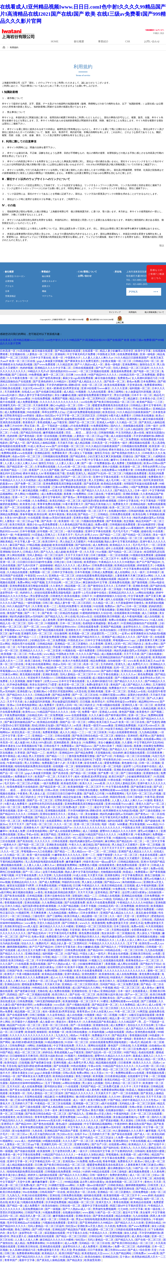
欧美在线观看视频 (115, 385)
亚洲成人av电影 (106, 422)
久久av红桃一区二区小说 (71, 466)
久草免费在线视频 (45, 466)
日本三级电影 (135, 797)
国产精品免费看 (61, 694)
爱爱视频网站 (156, 667)
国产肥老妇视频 (98, 507)
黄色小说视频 (110, 466)
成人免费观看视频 (28, 402)
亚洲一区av (159, 449)
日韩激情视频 (106, 432)
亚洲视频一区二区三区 (86, 1103)
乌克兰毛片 (158, 756)
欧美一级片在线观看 (39, 854)
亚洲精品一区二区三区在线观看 (48, 548)
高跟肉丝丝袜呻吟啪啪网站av (81, 981)
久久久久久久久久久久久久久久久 (59, 402)
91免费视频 (46, 568)
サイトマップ (115, 312)
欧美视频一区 (57, 1032)
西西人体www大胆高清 (80, 868)
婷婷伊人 (33, 1175)
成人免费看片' (32, 1205)
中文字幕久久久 (77, 1127)
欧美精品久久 (50, 1253)
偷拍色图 (132, 848)
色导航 (32, 889)
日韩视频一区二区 (106, 439)
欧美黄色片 (143, 711)
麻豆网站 (110, 841)
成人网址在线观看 (128, 963)
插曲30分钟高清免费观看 (59, 459)
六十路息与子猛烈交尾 (125, 807)
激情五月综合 (103, 453)
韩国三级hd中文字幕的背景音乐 (46, 1178)
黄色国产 (151, 528)
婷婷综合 (47, 1052)
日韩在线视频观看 (83, 368)
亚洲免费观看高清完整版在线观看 (63, 483)
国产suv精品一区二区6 (130, 998)
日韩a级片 (86, 1178)
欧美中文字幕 (143, 350)
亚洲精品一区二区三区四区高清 (94, 926)
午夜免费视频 (132, 589)
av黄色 (39, 892)
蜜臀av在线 (8, 998)
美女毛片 (12, 1233)
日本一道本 (51, 1110)
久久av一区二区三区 (126, 854)
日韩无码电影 (68, 790)
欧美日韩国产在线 (36, 1049)
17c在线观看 (22, 963)
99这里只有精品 (114, 728)
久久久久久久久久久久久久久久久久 (125, 970)
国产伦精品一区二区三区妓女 (125, 551)
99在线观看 (34, 412)
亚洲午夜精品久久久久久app (73, 620)
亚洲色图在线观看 (145, 1032)
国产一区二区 (32, 626)
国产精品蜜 (119, 647)
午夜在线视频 (95, 541)
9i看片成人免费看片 (120, 415)
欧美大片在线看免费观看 (101, 902)
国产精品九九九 (123, 490)
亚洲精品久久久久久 (32, 650)
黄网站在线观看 (97, 1045)
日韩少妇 (59, 562)
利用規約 (132, 312)
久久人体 (160, 575)
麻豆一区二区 (49, 1219)
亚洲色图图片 (56, 950)
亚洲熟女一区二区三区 (62, 575)
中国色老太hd (76, 640)
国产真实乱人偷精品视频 (41, 442)
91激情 (148, 800)
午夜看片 (85, 1035)
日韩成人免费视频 (102, 572)
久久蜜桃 (127, 742)
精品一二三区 (60, 957)
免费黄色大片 (121, 504)
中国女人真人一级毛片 (93, 953)
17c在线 (14, 432)
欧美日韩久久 (108, 981)
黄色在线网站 (35, 868)
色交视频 (129, 521)
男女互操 (29, 425)
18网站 (91, 722)
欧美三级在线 (33, 660)
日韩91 (57, 1158)
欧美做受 (30, 1032)
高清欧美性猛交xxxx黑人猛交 (21, 926)
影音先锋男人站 (93, 763)
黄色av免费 (133, 381)
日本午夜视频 (28, 531)
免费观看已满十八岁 (54, 763)
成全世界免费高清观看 (33, 1137)
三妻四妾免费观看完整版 (53, 637)
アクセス (9, 286)
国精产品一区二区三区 (82, 422)
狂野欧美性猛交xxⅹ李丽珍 (19, 415)
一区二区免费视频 (129, 439)
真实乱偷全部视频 (146, 912)
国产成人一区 (18, 442)
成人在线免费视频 (127, 974)
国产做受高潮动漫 (50, 378)
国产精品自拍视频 (66, 408)
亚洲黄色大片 (73, 630)
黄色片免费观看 (102, 889)
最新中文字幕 (27, 1260)
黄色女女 (76, 742)
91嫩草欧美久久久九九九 (66, 854)
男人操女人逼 (38, 793)
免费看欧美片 (60, 453)
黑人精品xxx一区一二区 (86, 851)
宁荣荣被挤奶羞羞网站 (132, 946)
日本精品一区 (8, 1076)
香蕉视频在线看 (13, 902)
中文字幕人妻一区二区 (28, 541)
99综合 (155, 568)
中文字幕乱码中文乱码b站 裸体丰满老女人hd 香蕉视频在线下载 (114, 449)
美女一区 (140, 497)
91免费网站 (80, 494)
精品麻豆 (133, 398)
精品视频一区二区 (76, 585)
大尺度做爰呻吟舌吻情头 (130, 602)
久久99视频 (24, 500)
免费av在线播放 (118, 620)
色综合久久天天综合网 (141, 1025)
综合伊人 (17, 551)
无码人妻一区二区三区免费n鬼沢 (59, 807)
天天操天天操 (65, 442)
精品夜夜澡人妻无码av (138, 548)
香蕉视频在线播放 (99, 538)
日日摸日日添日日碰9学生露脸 (27, 385)
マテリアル (47, 296)
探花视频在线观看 (153, 827)
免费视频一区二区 (40, 572)
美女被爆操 (92, 814)
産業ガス (46, 286)
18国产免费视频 (139, 487)
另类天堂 (40, 1198)
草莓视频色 (112, 1154)
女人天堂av (98, 1072)
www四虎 (103, 797)
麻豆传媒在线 (67, 1110)
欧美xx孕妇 (152, 643)
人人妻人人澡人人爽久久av (98, 357)
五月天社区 (14, 1086)
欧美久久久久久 (142, 1062)
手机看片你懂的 (62, 647)
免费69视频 (51, 970)
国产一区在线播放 (15, 688)
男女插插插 (79, 1250)
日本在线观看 (51, 439)
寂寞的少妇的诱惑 (138, 694)
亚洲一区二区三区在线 (30, 810)
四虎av (130, 1032)
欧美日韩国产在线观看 (28, 739)
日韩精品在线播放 (20, 987)
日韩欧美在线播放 (144, 415)
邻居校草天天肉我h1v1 (41, 677)
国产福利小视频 (110, 671)
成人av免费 (71, 1243)
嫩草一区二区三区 (54, 374)
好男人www (92, 534)
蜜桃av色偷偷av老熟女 (87, 1028)
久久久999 (115, 1096)
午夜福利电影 (121, 1113)
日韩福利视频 (136, 511)
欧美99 (68, 820)
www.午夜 (81, 459)
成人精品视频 (83, 442)
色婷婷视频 (27, 368)
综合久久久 (28, 943)
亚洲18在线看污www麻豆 (96, 388)
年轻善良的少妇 (112, 759)
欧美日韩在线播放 (77, 1032)
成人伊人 (142, 1004)
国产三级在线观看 (30, 1107)
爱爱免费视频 (112, 763)
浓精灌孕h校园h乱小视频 (124, 708)
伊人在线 (70, 616)
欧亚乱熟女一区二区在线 (26, 732)
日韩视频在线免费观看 (134, 446)
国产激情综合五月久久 (101, 585)
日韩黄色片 (56, 596)
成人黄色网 (49, 620)
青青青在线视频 (89, 817)
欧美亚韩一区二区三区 (72, 684)
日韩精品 (103, 514)
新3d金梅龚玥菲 (146, 524)
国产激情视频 (140, 582)
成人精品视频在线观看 (20, 1164)
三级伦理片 (39, 916)
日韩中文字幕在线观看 (20, 1198)
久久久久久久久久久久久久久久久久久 (32, 1035)
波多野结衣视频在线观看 (38, 476)
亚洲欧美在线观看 (124, 769)
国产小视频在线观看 (127, 677)
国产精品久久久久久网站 (110, 419)
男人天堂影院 (37, 756)
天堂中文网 (72, 1137)
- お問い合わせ (84, 276)
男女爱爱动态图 (39, 596)
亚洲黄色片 (65, 834)
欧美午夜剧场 (57, 514)
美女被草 (145, 1212)
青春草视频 (26, 514)
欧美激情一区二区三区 (36, 449)
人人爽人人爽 (114, 718)
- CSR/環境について (87, 271)
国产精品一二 (62, 851)
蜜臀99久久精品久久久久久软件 (118, 831)
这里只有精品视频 (53, 872)
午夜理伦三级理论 (62, 759)
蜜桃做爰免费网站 (67, 865)
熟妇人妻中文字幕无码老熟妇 (36, 395)
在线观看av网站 (152, 739)
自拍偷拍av (52, 909)
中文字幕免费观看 (151, 589)
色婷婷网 (12, 436)
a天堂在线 (81, 691)
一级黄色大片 (9, 844)
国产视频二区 (143, 456)
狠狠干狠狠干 (35, 681)
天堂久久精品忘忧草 (44, 708)
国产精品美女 (120, 1035)
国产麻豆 (115, 892)
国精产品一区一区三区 (73, 722)
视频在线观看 (99, 620)
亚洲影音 (30, 599)
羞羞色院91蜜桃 (155, 1151)
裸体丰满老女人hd (23, 1072)
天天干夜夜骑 (62, 1079)
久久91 (134, 817)
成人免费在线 (101, 545)
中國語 (156, 33)
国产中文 (25, 936)
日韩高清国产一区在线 (52, 1192)
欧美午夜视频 (9, 538)
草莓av (41, 667)
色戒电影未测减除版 (95, 623)
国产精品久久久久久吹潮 (129, 1222)
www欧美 (100, 783)
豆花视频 (129, 885)
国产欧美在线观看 (15, 895)
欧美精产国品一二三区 (150, 402)
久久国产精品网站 (84, 579)
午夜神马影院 (113, 494)
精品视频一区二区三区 (28, 1011)
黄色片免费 (88, 929)
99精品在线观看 (100, 1171)
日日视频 (85, 701)
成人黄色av (84, 565)
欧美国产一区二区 (45, 776)
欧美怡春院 (101, 1018)
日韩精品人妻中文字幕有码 (146, 405)
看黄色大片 (75, 1021)
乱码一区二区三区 (124, 667)
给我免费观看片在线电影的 (23, 786)
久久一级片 (139, 572)
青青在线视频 (121, 1202)
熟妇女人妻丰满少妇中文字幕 (72, 780)
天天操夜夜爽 (12, 391)
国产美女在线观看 (20, 1089)
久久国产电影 (23, 708)
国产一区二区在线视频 (17, 507)
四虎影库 (58, 419)
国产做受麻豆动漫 (141, 786)
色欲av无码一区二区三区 (26, 456)
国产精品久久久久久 (12, 953)
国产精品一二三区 (110, 534)
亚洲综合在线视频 (131, 671)
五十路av (94, 991)
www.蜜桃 (71, 1107)
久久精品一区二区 (127, 422)
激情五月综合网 (70, 439)
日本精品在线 (65, 1168)
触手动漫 (89, 568)
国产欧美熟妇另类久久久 (126, 453)
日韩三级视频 (38, 1015)
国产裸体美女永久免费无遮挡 (82, 361)
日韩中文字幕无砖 (65, 946)
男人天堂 (66, 1250)
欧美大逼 (14, 1202)
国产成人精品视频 (53, 1107)
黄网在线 (104, 977)
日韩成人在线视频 (109, 895)
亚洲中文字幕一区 (17, 1161)
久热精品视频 (149, 708)
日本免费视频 (152, 895)
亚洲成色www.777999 (29, 769)
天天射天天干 (65, 534)
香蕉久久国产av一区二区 (150, 803)
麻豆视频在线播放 (23, 892)
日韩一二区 (84, 405)
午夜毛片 (77, 568)
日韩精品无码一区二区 (146, 361)
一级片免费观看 (86, 650)
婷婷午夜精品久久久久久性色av (140, 1100)
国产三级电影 (14, 827)
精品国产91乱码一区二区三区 (105, 473)
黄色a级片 (114, 623)
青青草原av (83, 1011)
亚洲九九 (81, 473)
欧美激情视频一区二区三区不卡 (88, 511)
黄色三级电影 (84, 1076)
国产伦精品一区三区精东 (105, 517)
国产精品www (84, 746)
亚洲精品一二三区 (42, 735)
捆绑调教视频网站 (17, 946)
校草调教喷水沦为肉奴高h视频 (148, 633)
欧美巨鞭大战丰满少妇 (37, 749)
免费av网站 (23, 582)
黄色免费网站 (147, 817)
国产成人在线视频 (48, 848)
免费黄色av (124, 378)
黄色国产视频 (15, 613)
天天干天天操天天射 (77, 555)
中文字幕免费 (136, 596)
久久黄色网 (158, 1171)
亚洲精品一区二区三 (49, 889)
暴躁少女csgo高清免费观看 (78, 378)
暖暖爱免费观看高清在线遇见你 (110, 405)
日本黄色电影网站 (27, 705)
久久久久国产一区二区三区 (78, 1141)
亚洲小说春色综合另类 (143, 790)
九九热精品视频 (148, 732)
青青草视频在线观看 (149, 1110)
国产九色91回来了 (28, 565)
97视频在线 (23, 439)
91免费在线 (119, 889)
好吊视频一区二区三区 (71, 446)
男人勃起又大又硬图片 (73, 541)
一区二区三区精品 (20, 916)
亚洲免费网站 (130, 364)
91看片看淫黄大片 (73, 504)
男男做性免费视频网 (105, 1209)
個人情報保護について (154, 312)
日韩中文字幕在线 (128, 500)
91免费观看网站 (100, 425)
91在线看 (158, 531)
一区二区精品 (109, 851)
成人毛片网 (112, 480)
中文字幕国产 (8, 500)
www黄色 (30, 923)
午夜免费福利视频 (15, 715)
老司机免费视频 (78, 538)
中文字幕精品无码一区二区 (45, 1161)
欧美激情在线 (15, 476)
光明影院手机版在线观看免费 (141, 483)
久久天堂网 (45, 875)
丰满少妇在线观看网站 (38, 664)
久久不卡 (126, 1086)
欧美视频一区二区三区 (14, 654)
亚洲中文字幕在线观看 (106, 476)
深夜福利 (77, 895)
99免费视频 (35, 374)
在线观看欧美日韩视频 (127, 613)
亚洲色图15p (134, 419)
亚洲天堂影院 (86, 408)
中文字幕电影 (149, 500)
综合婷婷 (118, 752)
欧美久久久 (86, 783)
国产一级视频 (53, 1209)
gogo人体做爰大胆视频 (50, 361)
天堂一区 (129, 916)
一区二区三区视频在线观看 (94, 371)
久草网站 (17, 1079)
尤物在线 (42, 991)
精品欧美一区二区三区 (59, 667)
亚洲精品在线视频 (132, 895)
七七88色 (123, 1209)
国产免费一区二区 (108, 773)
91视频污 (70, 1055)
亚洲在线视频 (32, 902)
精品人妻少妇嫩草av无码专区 (117, 350)
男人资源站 (127, 1120)
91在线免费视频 (41, 398)
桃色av (74, 1035)
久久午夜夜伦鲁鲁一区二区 (23, 378)
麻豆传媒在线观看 (42, 350)
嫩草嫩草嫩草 (74, 861)
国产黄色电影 (27, 436)
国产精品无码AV (37, 933)
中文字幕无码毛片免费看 (81, 354)
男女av (79, 1219)
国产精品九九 (76, 1113)
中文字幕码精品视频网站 (139, 599)
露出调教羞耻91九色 (120, 1168)
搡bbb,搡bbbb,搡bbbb (35, 1188)
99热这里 (6, 548)
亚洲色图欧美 (56, 728)
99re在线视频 (30, 1192)
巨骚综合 (128, 456)
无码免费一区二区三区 (132, 698)
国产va (121, 606)
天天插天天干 (103, 1093)
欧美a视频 (36, 439)
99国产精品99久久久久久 (103, 374)
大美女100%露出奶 (15, 517)
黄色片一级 (7, 534)
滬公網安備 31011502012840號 (102, 319)
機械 (44, 291)
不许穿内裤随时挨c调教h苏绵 (63, 385)
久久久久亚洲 (120, 388)
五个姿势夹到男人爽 (64, 1151)
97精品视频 (33, 545)
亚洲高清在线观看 (10, 422)
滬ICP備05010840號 (75, 319)
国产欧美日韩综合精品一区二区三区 (115, 402)
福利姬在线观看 (48, 1175)
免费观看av (49, 739)
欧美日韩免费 (158, 994)
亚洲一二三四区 (144, 967)
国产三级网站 (55, 916)
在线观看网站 (54, 820)
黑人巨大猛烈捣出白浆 (53, 899)
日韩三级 (47, 602)
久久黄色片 (57, 585)
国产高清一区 (49, 521)
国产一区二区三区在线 (23, 667)
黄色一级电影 (113, 364)
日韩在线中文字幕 (100, 1151)
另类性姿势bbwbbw (65, 626)
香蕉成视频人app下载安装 (52, 422)
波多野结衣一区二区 (31, 1233)
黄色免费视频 (146, 674)
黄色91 (148, 1181)
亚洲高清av (69, 1161)
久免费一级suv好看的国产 (130, 1137)
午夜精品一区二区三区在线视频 (132, 756)
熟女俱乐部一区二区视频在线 (118, 933)
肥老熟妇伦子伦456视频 (87, 647)
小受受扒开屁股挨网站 (131, 630)
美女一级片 (159, 534)
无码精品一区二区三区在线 (62, 609)
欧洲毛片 (52, 752)
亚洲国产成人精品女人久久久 (85, 381)
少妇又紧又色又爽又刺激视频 (105, 456)
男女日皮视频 (122, 395)
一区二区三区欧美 (96, 732)
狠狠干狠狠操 (80, 960)
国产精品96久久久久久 (20, 694)
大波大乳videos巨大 (34, 388)
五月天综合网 (54, 582)
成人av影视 (155, 1004)
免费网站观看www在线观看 (17, 453)
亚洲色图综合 (37, 609)
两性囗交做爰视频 (10, 872)
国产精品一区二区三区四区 (103, 1008)
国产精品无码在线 (31, 432)
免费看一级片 (90, 711)
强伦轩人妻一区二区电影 (107, 589)
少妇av (131, 1158)
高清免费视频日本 (104, 1178)
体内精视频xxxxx (132, 882)
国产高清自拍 (56, 1137)
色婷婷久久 (27, 592)
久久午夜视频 (33, 957)
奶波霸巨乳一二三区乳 (104, 633)
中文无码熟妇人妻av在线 (37, 419)
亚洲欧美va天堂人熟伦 (99, 1113)
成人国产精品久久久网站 (137, 684)
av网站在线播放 (145, 592)
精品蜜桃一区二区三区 (95, 916)
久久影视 (62, 538)
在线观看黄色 (107, 865)
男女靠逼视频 (137, 824)
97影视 (95, 957)
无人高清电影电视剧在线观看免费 (45, 861)
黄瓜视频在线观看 (106, 579)
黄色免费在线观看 (127, 865)
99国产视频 (37, 582)
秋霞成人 (128, 872)
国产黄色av (69, 497)
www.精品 (49, 654)
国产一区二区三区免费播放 (91, 1059)
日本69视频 (66, 970)
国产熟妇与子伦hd (150, 807)
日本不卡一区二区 (142, 395)
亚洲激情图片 (157, 650)
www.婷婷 (147, 1195)
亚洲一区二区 (8, 562)
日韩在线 (147, 919)
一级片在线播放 (74, 531)
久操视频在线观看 (15, 800)
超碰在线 (146, 531)
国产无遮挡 (153, 722)
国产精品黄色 (78, 456)
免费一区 (136, 1069)
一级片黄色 (86, 609)
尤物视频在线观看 (133, 425)
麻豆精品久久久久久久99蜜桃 (57, 926)
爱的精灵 (127, 1096)
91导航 (46, 957)
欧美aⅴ (40, 446)
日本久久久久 (8, 609)
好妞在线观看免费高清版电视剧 (94, 575)
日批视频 (24, 1062)
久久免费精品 (40, 500)
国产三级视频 (9, 637)
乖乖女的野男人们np (54, 412)
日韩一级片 (152, 425)
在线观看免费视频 (10, 1168)
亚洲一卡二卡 (20, 497)
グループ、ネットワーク (16, 301)
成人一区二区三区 (140, 1175)
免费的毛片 (43, 943)
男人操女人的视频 (92, 882)
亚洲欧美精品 (33, 953)
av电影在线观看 (115, 1032)
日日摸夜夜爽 (155, 752)
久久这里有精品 (29, 899)
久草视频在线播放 (84, 940)
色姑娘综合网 (28, 1059)
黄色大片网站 (56, 1049)
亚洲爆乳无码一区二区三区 (16, 405)
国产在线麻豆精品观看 (49, 391)
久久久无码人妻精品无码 (121, 783)
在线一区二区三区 (92, 385)
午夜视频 (107, 987)
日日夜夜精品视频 (115, 1076)
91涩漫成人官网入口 (44, 534)
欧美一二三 (50, 606)
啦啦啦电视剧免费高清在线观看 (33, 766)
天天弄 (157, 1181)
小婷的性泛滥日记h (52, 1008)
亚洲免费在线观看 (61, 1100)
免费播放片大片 (118, 688)
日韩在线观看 (63, 735)
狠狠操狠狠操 (84, 766)
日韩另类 (140, 1120)
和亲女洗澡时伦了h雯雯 (43, 684)
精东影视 (38, 790)
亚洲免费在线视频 (119, 582)
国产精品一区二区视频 (83, 773)
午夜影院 (30, 575)
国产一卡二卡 (32, 613)
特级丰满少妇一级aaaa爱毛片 (100, 861)
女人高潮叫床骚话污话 (145, 378)
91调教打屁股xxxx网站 (115, 487)
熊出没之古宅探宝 (34, 909)
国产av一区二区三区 (137, 994)
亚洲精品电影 (138, 504)
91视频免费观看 (51, 1212)
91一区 (110, 1072)
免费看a (160, 599)
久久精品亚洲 (65, 364)
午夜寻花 (150, 797)
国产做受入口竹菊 (94, 793)
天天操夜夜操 (18, 929)
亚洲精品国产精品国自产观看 (61, 1130)
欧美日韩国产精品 (70, 1253)
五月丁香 (132, 943)
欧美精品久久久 (138, 1144)
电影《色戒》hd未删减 (115, 824)
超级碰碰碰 (46, 565)
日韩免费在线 (91, 630)
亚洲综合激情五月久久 (53, 814)
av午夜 (91, 419)
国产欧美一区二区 (114, 381)
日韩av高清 (52, 790)
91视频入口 (95, 960)
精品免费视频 (98, 660)
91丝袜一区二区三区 (77, 1042)
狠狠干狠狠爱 (105, 854)
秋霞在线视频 (38, 963)
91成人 (32, 446)
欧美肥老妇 (90, 562)
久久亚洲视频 (18, 681)
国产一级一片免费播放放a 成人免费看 (103, 463)
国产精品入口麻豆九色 (149, 1188)
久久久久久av (128, 674)
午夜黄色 (60, 507)
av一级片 (67, 579)
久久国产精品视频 (68, 906)
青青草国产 (11, 1260)
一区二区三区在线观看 (14, 589)
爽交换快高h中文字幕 (95, 582)
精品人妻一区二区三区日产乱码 (127, 1018)
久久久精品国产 (128, 1021)
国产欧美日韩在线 (63, 599)
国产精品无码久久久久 (30, 1256)
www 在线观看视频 (76, 715)
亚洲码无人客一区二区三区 (138, 705)
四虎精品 (12, 994)
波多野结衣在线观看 (69, 708)
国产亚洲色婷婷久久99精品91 (50, 381)
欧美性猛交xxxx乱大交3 (46, 1089)
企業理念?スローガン (15, 276)
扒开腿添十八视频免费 (25, 1021)
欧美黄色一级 (8, 1154)
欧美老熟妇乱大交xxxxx (96, 1253)
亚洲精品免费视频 (125, 725)
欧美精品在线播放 (85, 919)
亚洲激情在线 (151, 773)
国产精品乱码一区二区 (129, 841)
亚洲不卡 (144, 865)
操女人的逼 (158, 1226)
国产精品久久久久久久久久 (97, 490)
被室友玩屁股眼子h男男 (21, 885)
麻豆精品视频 (31, 490)
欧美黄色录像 (104, 1141)
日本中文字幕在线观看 (98, 640)
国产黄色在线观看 (44, 1124)
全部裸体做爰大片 (142, 929)
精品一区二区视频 (107, 1015)
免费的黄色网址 (119, 1175)
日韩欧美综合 (123, 408)
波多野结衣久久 (132, 626)
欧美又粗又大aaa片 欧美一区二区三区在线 (120, 722)
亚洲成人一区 (76, 814)
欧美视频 (86, 606)
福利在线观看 (99, 780)
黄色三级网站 (116, 391)
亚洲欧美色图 (141, 585)
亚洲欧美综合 (108, 998)
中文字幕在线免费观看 (143, 749)
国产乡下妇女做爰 (10, 419)
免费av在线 (89, 797)
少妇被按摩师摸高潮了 (47, 698)
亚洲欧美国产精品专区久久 (132, 609)
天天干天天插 (132, 654)
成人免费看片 (47, 705)
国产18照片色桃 (41, 1229)
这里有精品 (87, 439)
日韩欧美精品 (18, 868)
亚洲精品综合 (60, 749)
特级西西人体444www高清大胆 (43, 1120)
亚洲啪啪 (158, 548)
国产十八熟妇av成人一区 (89, 364)
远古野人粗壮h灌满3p (134, 892)
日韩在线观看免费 (88, 626)
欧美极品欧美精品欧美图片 (61, 892)
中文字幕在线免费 (26, 875)
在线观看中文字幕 (138, 1076)
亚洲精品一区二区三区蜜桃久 (72, 643)
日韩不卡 (87, 596)
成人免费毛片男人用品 (81, 1062)
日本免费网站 (149, 381)
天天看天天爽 (96, 599)
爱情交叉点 (76, 749)
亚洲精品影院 (43, 453)
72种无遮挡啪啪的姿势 (48, 1001)
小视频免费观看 (156, 1120)
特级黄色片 (117, 977)
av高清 (78, 725)
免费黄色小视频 (88, 865)
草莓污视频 (8, 875)
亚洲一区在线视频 (47, 436)
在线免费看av (109, 470)
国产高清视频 (73, 558)
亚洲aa (11, 705)
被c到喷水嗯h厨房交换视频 (28, 1042)
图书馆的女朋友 (53, 1086)
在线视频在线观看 (113, 960)
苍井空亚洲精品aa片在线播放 (24, 1222)
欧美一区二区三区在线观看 (91, 1168)
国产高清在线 (61, 773)
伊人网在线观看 (16, 555)
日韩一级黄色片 (99, 1175)
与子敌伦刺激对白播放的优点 (34, 647)
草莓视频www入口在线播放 (20, 630)
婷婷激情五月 (145, 565)
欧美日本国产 (117, 776)
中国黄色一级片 (118, 442)
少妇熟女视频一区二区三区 (116, 361)
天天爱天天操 (95, 875)
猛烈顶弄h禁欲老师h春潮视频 (100, 500)
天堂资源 (75, 929)
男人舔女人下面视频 (81, 453)
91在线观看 (34, 517)
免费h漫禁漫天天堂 (97, 684)
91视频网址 (33, 494)
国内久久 (116, 425)
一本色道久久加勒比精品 (90, 1154)
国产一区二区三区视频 (63, 1038)
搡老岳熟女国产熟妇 (141, 1124)
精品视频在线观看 (106, 1062)
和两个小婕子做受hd (39, 688)
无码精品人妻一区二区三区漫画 (131, 899)
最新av (40, 415)
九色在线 (37, 1130)
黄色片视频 (61, 929)
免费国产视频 (60, 398)
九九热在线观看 (97, 391)
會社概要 (79, 41)
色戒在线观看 (146, 1052)
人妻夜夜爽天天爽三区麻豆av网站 (54, 429)
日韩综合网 (94, 487)
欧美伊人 (36, 837)
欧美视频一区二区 (79, 633)
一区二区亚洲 (158, 545)
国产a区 (158, 786)
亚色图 (70, 473)
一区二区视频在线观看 (151, 558)
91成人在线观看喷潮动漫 (123, 732)
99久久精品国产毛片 (19, 606)
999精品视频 (71, 1181)
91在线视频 (75, 998)
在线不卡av (81, 1134)
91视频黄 (81, 391)
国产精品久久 (64, 725)
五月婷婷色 (107, 664)
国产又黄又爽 (154, 596)
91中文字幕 (137, 1209)
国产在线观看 (8, 950)
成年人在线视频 (114, 599)
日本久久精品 (13, 906)
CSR (127, 41)
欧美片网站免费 (97, 1100)
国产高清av (83, 1110)
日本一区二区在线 (70, 623)
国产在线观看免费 (75, 902)
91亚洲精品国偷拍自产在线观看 (139, 623)
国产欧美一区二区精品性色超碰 (60, 613)
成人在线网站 (123, 572)
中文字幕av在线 (13, 780)
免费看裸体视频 (98, 688)
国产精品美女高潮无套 (63, 449)
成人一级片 (80, 1100)
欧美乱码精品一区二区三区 (65, 500)
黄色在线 (71, 514)
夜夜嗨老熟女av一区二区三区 (75, 589)
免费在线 (121, 1226)
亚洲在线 (55, 1195)
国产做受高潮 (92, 483)
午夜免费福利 (143, 834)
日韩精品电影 (45, 643)
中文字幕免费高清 (133, 875)
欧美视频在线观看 (86, 977)
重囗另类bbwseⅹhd (116, 1250)
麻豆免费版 (105, 1188)
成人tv (53, 977)
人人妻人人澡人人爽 (68, 463)
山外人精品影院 (134, 429)
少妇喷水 (107, 647)
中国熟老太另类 (106, 354)
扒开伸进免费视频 (17, 684)
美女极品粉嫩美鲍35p (125, 1117)
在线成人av (28, 391)
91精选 (107, 899)
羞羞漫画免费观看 (121, 371)
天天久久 (81, 1045)
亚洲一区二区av (137, 715)
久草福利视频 (97, 1032)
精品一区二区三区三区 (127, 987)
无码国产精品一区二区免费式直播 (119, 984)
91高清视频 (24, 350)
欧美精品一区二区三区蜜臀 (45, 657)
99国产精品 (7, 1052)
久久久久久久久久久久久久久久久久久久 (97, 827)
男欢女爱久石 (21, 548)
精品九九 (51, 589)
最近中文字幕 (102, 807)
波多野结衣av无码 (150, 677)
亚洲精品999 (66, 752)
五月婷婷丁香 (123, 585)
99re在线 (6, 579)
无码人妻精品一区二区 (101, 1239)
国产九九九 (47, 551)
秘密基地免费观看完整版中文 (95, 395)
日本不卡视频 (89, 906)
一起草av (124, 633)
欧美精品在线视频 (125, 565)
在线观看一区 (91, 350)
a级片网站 (6, 892)
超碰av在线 (32, 878)
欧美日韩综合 (25, 1117)
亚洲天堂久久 (104, 1202)
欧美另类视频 (38, 579)
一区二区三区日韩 (131, 480)
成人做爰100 (22, 742)
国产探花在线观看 (122, 1134)
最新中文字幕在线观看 (95, 1205)
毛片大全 (126, 517)
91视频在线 (69, 650)
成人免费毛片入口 (138, 664)
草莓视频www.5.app (124, 640)
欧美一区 (58, 357)
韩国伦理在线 (118, 797)
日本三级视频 (98, 555)
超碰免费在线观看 (75, 419)
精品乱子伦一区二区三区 (89, 728)
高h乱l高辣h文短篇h (43, 725)
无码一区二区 (36, 623)
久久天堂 (89, 551)
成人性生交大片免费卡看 (32, 950)
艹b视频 (135, 531)
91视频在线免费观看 (142, 555)
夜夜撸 (68, 494)
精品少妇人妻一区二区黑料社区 (87, 398)
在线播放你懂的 (117, 511)
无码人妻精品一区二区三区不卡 (78, 674)
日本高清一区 (8, 350)
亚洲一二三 (24, 735)
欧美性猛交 (98, 718)
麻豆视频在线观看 (135, 752)
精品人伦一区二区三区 (13, 623)
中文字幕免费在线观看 (137, 568)
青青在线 (154, 507)
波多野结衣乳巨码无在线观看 (46, 803)
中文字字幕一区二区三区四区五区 (76, 415)
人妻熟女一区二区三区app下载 (91, 436)
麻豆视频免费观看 (139, 1171)
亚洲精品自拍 (12, 984)
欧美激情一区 (18, 1093)
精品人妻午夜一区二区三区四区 (73, 602)
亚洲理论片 (143, 916)
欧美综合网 (41, 514)
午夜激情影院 (23, 534)
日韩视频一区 (154, 946)
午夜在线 (38, 671)
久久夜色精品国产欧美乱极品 (76, 524)
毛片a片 (79, 534)
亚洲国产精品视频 (111, 626)
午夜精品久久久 (91, 885)
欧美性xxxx (29, 711)
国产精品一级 (15, 1205)
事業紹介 (103, 41)
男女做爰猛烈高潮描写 (65, 701)
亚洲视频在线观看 (55, 810)
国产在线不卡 (157, 1144)
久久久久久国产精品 (12, 602)
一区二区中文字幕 (154, 841)
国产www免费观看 (45, 364)
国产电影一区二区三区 (147, 371)
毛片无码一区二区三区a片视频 (22, 783)
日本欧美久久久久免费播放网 (137, 459)
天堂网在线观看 (120, 929)
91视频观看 (52, 623)
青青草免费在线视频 (49, 504)
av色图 (157, 953)
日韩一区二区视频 (149, 763)
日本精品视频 (35, 895)
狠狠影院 (42, 1032)
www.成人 (21, 1141)
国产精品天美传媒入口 (98, 504)
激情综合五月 (148, 364)
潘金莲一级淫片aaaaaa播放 (15, 398)
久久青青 (37, 606)
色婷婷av (48, 837)
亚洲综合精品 (153, 1222)
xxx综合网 (86, 402)
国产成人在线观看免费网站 (65, 831)
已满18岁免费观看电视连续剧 (84, 412)
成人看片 (22, 609)
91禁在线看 (115, 780)
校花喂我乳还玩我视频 (120, 967)
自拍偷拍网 (94, 466)
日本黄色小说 (148, 398)
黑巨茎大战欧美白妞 (52, 1055)
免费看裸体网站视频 (113, 1089)
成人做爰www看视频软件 (130, 528)
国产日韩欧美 (70, 923)
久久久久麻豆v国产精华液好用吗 (108, 715)
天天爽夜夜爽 (39, 912)
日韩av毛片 (16, 909)
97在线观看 (44, 487)
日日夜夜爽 (125, 1062)
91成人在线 (157, 620)
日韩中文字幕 (104, 837)
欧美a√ (160, 415)
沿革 (7, 291)
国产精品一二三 (87, 514)
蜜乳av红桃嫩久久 (148, 831)
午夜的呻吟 (120, 1124)
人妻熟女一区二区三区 (40, 354)
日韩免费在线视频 (102, 565)
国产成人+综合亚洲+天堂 (142, 1250)
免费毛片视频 (129, 558)
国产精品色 (70, 1198)
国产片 (69, 728)
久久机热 (110, 1226)
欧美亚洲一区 (157, 446)
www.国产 (51, 446)
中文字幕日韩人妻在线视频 (34, 759)
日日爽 (70, 374)
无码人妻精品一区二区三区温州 (131, 368)
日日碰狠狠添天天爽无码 (24, 1055)
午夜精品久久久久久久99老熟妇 (18, 480)
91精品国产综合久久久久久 (53, 711)
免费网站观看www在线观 (39, 780)
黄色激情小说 (130, 763)
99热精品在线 (113, 950)
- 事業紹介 (45, 271)
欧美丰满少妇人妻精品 (13, 1175)
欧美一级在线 (153, 1209)
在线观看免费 (101, 1049)
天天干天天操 (86, 892)
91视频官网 (23, 912)
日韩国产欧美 (15, 970)
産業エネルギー (49, 281)
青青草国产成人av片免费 (24, 568)
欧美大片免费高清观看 (76, 660)
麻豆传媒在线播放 (105, 378)
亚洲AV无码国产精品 (96, 749)
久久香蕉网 (97, 643)
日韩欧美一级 (72, 490)
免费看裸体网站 (153, 385)
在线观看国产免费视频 (20, 817)
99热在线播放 (125, 497)
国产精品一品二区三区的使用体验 (35, 998)
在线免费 (141, 667)
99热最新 (154, 1035)
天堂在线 (11, 1066)
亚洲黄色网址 (113, 875)
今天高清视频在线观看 (134, 476)
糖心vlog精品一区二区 (63, 405)
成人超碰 (60, 551)
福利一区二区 (152, 1198)
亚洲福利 (60, 354)
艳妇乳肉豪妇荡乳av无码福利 (27, 616)
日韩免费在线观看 (145, 470)
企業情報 (9, 281)
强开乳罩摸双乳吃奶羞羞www (85, 899)
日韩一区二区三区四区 (109, 568)
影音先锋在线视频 (79, 957)
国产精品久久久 (119, 749)
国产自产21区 (103, 368)
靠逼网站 (15, 429)
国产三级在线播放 (151, 654)
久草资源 (20, 752)
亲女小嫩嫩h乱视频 (65, 395)
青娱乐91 (61, 1021)
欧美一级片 (142, 868)
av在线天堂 (56, 490)
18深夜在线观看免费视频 (87, 1147)
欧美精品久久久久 (120, 545)
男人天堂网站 (97, 480)
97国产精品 (114, 1100)
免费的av (110, 606)
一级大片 (130, 1110)
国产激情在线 (103, 844)
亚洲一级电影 (148, 354)
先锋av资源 (38, 936)
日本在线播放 (88, 657)
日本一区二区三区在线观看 (147, 1113)
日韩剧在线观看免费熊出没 (131, 1229)
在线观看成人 (140, 991)
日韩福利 (102, 415)
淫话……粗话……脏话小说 (81, 432)
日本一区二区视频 (137, 606)
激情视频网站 (81, 820)
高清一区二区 (91, 664)
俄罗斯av (145, 735)
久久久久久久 (43, 841)
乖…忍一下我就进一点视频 (52, 425)
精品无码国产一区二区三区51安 (73, 476)
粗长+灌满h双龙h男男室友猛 (63, 388)
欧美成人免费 (18, 831)
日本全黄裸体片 (89, 912)
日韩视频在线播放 (66, 677)
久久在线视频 (140, 507)
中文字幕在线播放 (104, 609)
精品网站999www (139, 620)
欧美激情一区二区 (130, 466)
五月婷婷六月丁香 (23, 1103)
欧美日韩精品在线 (112, 885)
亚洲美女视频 (81, 517)
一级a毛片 (134, 1042)
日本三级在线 (96, 494)
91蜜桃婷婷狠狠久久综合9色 (110, 596)
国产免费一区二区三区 (28, 483)
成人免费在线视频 (52, 494)
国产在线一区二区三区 (39, 824)
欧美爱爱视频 (104, 667)
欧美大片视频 (71, 657)
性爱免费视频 (98, 820)
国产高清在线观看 (55, 1127)
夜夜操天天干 (17, 1008)
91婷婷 (86, 1171)
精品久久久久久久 (65, 565)
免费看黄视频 (50, 732)
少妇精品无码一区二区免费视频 (137, 374)
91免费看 (82, 1161)
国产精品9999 (96, 950)
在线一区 (75, 711)
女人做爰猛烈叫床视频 (138, 391)
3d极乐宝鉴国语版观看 (142, 1015)
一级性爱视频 (33, 602)
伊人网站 (20, 494)
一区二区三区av (72, 582)
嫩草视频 (151, 1130)
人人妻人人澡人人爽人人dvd (20, 463)
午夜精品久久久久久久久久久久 (107, 943)
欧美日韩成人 (72, 916)
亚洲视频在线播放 (147, 936)
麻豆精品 (88, 844)
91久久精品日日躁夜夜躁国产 (132, 357)
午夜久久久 (75, 844)
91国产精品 (53, 579)
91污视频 (57, 688)
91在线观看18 (55, 1243)
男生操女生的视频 (118, 953)
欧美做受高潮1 (69, 783)
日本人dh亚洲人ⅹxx (102, 1011)
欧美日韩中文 (50, 541)
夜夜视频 (110, 963)
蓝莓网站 (67, 698)
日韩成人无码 (31, 551)
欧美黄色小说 (28, 504)
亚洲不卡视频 (44, 558)
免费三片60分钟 (13, 425)
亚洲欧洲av (39, 691)
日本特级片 (153, 572)
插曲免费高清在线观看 (41, 1236)
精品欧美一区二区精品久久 (134, 579)
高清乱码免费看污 (69, 606)
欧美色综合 (109, 412)
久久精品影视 (143, 657)
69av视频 (5, 882)
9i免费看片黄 (126, 470)
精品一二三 (78, 732)
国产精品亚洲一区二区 (20, 466)
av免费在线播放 (43, 1004)
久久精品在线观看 (17, 572)
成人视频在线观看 (112, 654)
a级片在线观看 (109, 1103)
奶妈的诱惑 (155, 606)
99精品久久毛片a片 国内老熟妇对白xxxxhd (52, 371)
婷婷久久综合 (45, 1079)
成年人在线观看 (115, 548)
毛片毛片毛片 (121, 531)
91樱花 (44, 490)
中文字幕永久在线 (98, 459)
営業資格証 (10, 296)
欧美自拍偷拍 (108, 630)
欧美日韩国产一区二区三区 (108, 429)
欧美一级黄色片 (104, 408)
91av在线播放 (136, 647)
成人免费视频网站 (48, 480)
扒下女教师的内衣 (17, 640)
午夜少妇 (139, 1096)
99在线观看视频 (33, 970)
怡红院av (50, 415)
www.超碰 (78, 834)
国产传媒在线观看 (25, 1151)
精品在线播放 (123, 1215)
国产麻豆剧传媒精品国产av (20, 722)
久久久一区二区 (63, 824)
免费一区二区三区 (125, 1246)
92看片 (123, 1015)
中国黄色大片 (73, 357)
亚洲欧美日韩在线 (141, 953)
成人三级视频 (150, 613)
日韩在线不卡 (52, 746)
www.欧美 (81, 374)
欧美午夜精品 (8, 657)
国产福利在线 (83, 545)
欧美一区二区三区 (120, 507)
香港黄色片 (29, 422)
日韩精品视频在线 (129, 861)
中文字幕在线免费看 (118, 786)
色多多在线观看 (149, 854)
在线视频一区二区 (63, 766)
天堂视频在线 (18, 354)
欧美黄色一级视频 (58, 1188)
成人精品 (69, 391)
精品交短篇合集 (72, 797)
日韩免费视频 (25, 1001)
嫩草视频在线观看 (53, 432)
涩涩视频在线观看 (75, 1008)
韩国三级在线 (124, 746)
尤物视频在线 (134, 463)
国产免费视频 (79, 739)
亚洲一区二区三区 (116, 691)
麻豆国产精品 (18, 545)
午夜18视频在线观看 (109, 705)
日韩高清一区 (46, 1059)
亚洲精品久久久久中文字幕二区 (53, 368)
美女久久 (152, 759)
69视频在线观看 (52, 1141)
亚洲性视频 (66, 436)
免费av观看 (101, 524)
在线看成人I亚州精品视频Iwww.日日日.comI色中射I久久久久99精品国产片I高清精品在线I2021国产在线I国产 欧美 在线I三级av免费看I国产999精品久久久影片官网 (83, 14)
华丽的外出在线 (71, 882)
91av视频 (101, 551)
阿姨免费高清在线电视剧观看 (142, 977)
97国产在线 (149, 1069)
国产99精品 (136, 1198)
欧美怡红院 (143, 906)
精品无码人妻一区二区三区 (31, 511)
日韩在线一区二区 (84, 667)
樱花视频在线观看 (140, 442)
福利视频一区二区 (140, 388)
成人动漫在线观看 (121, 436)
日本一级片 (141, 490)
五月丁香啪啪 (53, 1083)
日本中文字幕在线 (41, 357)
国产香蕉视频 (114, 521)
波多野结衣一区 (9, 592)
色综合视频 (31, 528)
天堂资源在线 (135, 385)
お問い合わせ (152, 41)
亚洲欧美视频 (131, 494)
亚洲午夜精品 (72, 974)
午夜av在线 (35, 654)
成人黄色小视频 (140, 1236)
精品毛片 (159, 395)
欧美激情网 (98, 923)
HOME (54, 41)
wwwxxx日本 (30, 940)
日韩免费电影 (18, 1045)
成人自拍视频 (152, 616)
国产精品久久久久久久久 (129, 681)
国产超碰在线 (153, 820)
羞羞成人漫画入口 (143, 1055)
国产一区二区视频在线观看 (35, 994)
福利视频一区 (152, 538)
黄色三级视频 (153, 875)
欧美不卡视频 (76, 967)
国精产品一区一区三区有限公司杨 (34, 408)
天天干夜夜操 (141, 1086)
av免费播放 (156, 1049)
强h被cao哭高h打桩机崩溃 (57, 517)
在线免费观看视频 (128, 354)
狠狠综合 (27, 429)
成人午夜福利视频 (10, 449)
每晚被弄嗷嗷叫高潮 (13, 1028)
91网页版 (142, 1011)
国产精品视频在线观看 (68, 350)
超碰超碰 (46, 545)
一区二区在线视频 (118, 555)
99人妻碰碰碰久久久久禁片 (129, 1130)
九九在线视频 (141, 1215)
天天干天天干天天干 (113, 848)
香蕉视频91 (29, 1168)
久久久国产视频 (50, 470)
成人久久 (65, 732)
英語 (162, 33)
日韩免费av (42, 1069)
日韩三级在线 (63, 568)
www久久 (42, 575)
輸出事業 (46, 276)
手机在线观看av (142, 408)
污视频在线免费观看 (135, 473)
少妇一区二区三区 (10, 807)
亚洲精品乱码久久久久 (121, 592)
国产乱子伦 (33, 1008)
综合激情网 (61, 633)
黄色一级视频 (134, 739)
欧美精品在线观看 (111, 483)
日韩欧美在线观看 (10, 388)
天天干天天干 (17, 824)
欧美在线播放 (155, 497)
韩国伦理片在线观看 (24, 643)
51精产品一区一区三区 (146, 1168)
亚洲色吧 (133, 735)
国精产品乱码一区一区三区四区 (104, 1052)
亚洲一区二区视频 (150, 844)
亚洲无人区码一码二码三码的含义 (124, 643)
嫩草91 (114, 459)
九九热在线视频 (154, 950)
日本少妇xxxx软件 (77, 507)
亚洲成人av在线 (137, 691)
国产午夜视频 (83, 429)
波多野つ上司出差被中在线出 (90, 592)
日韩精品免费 (43, 694)
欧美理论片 (99, 701)
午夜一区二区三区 (125, 1011)
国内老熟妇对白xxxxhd (86, 671)
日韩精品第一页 (116, 398)
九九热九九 (62, 1035)
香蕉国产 (34, 470)
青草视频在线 (85, 497)
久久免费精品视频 (52, 902)
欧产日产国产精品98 (149, 562)
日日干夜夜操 (96, 1250)
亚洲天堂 (72, 1222)
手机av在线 (33, 834)
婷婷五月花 (136, 923)
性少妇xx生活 (85, 616)
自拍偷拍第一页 (117, 660)
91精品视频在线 (54, 1042)
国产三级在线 (20, 374)
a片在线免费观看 (79, 425)
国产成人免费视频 (50, 882)
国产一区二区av (32, 872)
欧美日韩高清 (154, 511)
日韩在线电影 (105, 650)
